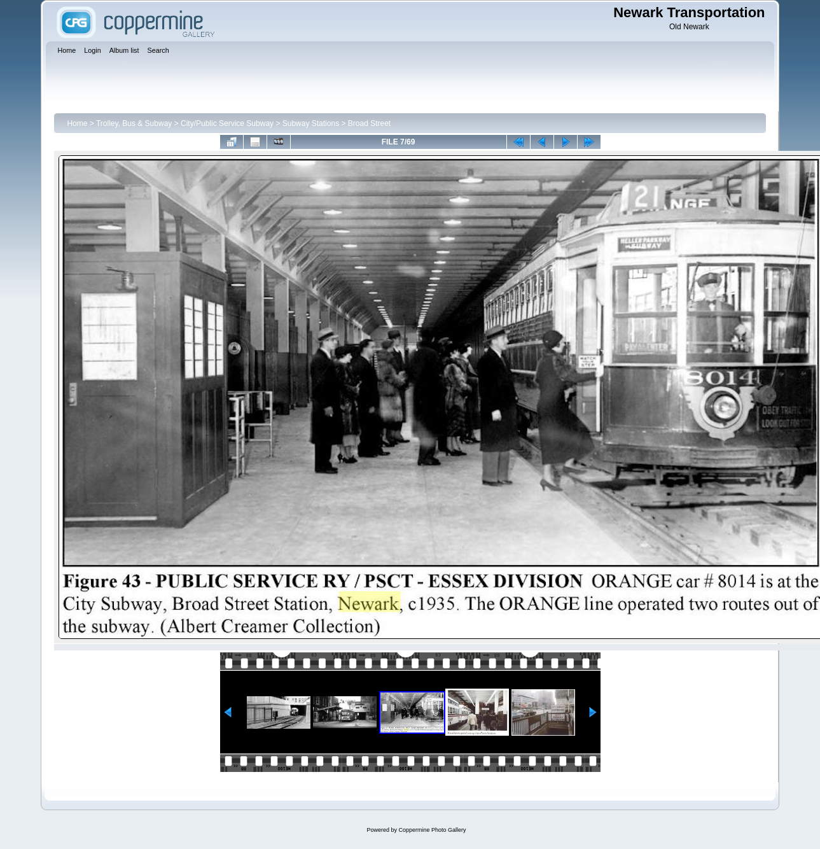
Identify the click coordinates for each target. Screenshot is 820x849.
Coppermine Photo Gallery (432, 830)
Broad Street (369, 123)
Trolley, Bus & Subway (134, 123)
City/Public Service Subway (227, 123)
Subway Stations (310, 123)
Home (77, 123)
